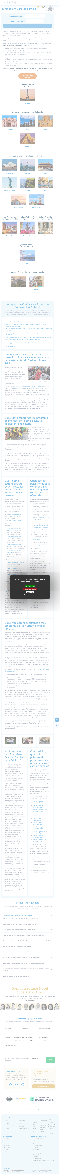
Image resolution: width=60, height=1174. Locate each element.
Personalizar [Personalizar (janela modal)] (30, 592)
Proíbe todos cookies (30, 589)
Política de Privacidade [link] (30, 595)
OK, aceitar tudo (30, 586)
